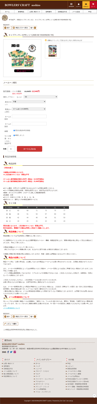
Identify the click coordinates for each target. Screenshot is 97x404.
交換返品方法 (62, 12)
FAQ (89, 12)
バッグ (37, 366)
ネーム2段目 (8, 125)
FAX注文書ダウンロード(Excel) (78, 381)
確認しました (19, 135)
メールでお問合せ (73, 376)
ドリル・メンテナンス (43, 392)
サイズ (19, 97)
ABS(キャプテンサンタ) (25, 20)
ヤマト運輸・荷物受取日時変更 (78, 387)
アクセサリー (40, 381)
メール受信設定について (11, 308)
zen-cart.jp (69, 400)
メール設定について (10, 371)
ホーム (7, 12)
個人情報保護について (11, 374)
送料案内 (49, 12)
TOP (94, 396)
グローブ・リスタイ (42, 371)
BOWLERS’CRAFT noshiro (43, 400)
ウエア (37, 374)
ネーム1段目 (8, 118)
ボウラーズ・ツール (42, 384)
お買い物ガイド (35, 12)
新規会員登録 (72, 369)
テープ (37, 376)
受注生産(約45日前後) (22, 130)
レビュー (70, 366)
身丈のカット (8, 103)
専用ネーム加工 (8, 110)
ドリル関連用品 (40, 389)
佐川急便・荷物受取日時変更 (77, 384)
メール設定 (76, 12)
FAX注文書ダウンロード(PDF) (77, 379)
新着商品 (21, 12)
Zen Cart (62, 400)
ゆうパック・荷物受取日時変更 (78, 389)
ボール (37, 363)
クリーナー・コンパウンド (44, 379)
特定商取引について (10, 376)
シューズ (38, 369)
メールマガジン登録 (74, 371)
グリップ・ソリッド (42, 387)
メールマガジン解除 (74, 374)
